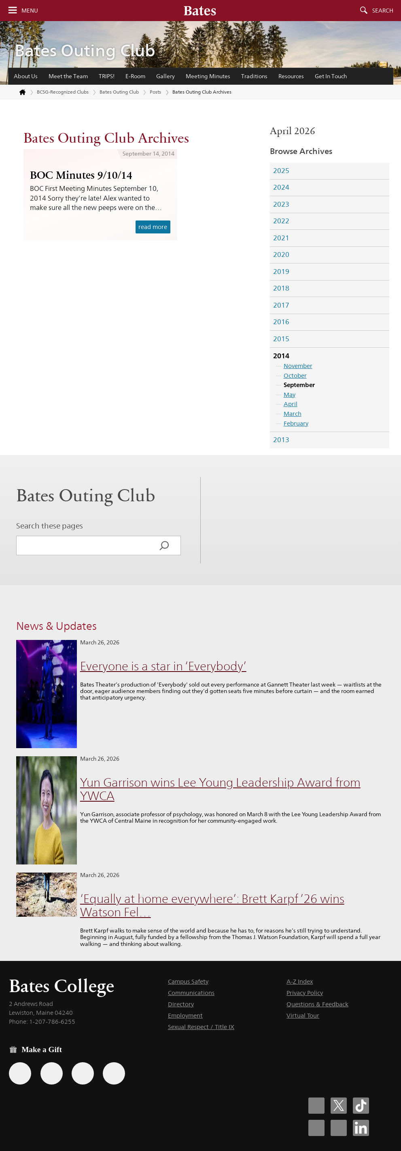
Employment (185, 1015)
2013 (281, 440)
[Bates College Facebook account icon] (316, 1106)
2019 (281, 271)
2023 (281, 204)
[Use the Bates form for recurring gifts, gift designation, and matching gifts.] (20, 1073)
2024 (281, 187)
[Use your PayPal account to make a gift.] (83, 1073)
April (290, 403)
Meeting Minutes (208, 76)
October (295, 375)
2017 (281, 305)
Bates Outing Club (85, 50)
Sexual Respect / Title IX (201, 1026)
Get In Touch (331, 76)
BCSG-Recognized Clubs (63, 92)
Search (382, 10)
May (289, 394)
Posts (155, 92)
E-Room (135, 76)
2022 (281, 221)
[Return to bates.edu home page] (17, 92)
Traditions (254, 76)
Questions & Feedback (317, 1004)
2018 (281, 288)
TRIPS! (107, 76)
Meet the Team (68, 76)
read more (152, 226)
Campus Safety (188, 981)
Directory (181, 1004)
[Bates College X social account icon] (339, 1106)
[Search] (164, 545)
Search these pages (49, 525)
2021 (281, 238)
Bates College (61, 986)
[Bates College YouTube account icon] (339, 1128)
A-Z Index (299, 981)
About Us (26, 76)
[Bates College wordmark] (200, 10)
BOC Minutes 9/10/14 (81, 175)
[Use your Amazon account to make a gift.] (51, 1073)
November (298, 365)
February (296, 423)
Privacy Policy (304, 992)
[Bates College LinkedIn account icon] (361, 1128)
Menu (29, 10)
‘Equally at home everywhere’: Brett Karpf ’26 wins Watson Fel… (212, 905)
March (292, 413)
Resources (291, 76)
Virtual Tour (302, 1015)
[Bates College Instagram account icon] (316, 1128)
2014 (281, 355)
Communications (191, 992)
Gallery (165, 76)
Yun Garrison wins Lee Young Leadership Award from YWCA (220, 789)
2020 (281, 254)
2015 (281, 339)
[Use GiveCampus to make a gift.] (114, 1073)
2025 (281, 171)
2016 (281, 322)
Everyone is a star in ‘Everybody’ (163, 666)
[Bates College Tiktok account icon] (361, 1106)
